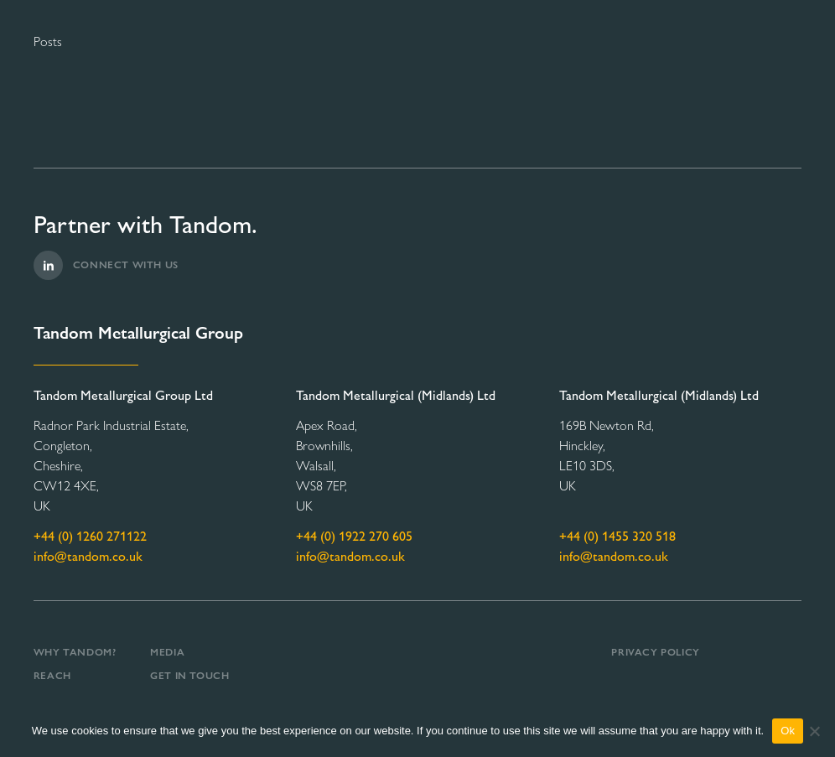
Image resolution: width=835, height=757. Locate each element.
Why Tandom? (75, 652)
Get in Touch (189, 676)
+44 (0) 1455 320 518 (617, 536)
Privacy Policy (655, 652)
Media (167, 652)
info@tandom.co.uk (88, 556)
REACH (52, 676)
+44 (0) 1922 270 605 (354, 536)
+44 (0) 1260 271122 (90, 536)
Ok (788, 730)
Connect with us (106, 265)
